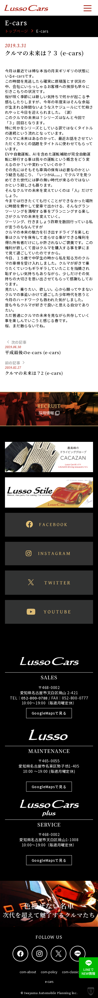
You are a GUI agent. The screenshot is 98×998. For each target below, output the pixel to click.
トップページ (16, 31)
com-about (28, 972)
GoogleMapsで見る (49, 713)
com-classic (70, 972)
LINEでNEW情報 (88, 968)
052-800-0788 (34, 697)
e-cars (49, 981)
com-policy (49, 972)
